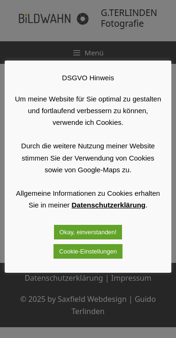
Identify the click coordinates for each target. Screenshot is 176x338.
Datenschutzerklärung (109, 205)
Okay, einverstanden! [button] (88, 232)
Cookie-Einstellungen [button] (88, 251)
